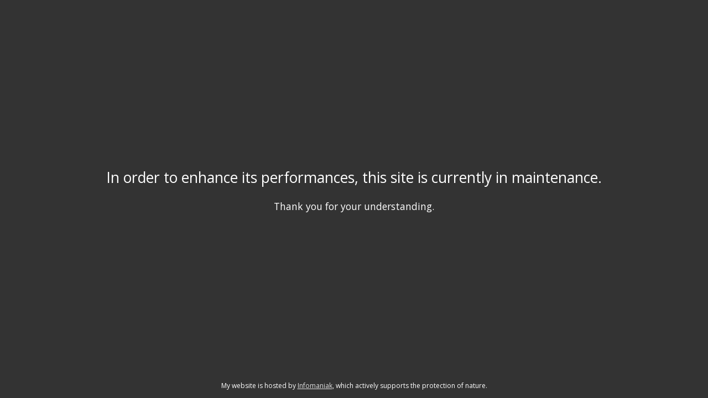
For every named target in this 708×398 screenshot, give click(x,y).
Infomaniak (315, 385)
